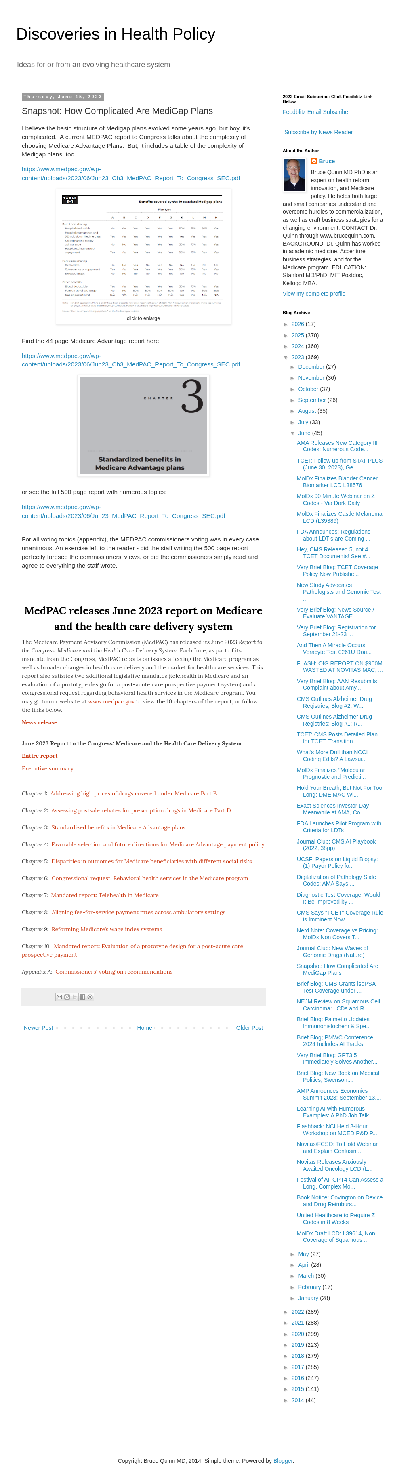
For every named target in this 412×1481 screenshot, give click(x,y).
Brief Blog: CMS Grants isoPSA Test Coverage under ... (336, 987)
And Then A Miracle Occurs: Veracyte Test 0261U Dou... (334, 648)
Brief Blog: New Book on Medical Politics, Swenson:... (338, 1076)
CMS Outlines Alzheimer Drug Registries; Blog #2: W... (334, 702)
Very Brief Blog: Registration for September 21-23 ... (336, 630)
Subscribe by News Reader (318, 132)
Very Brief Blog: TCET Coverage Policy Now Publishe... (337, 570)
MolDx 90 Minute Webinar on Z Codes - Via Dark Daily (336, 499)
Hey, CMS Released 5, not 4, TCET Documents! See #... (333, 553)
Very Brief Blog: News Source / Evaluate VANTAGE (335, 613)
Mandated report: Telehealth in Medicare (105, 895)
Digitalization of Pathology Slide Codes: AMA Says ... (336, 880)
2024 (299, 346)
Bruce (327, 161)
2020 (299, 1334)
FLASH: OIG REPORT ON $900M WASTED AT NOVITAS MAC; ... (340, 666)
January (309, 1298)
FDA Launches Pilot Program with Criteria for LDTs (339, 826)
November (312, 377)
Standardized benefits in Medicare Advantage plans (119, 827)
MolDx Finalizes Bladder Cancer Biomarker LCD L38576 (337, 481)
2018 (299, 1356)
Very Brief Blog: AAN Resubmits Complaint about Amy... (337, 684)
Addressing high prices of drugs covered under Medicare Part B (133, 793)
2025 (299, 335)
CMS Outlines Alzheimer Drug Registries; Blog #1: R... (334, 720)
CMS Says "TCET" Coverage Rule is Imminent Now (340, 916)
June (305, 433)
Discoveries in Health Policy (116, 34)
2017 (299, 1367)
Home (144, 1027)
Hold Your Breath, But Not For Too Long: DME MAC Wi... (339, 791)
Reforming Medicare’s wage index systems (107, 929)
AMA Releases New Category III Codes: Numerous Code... (337, 446)
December (312, 367)
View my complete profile (314, 293)
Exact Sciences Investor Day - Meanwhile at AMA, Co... (334, 809)
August (307, 411)
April (304, 1265)
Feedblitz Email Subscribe (315, 112)
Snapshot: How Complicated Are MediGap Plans (337, 969)
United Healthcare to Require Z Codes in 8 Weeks (336, 1218)
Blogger (282, 1461)
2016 (299, 1378)
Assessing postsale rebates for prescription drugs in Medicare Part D (141, 810)
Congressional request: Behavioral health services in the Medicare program (150, 878)
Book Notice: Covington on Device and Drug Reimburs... (340, 1201)
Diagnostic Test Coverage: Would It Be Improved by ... (338, 898)
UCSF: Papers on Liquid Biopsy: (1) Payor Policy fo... (337, 862)
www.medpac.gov (111, 701)
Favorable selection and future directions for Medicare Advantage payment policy (157, 844)
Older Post (249, 1027)
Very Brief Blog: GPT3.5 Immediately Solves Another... (337, 1058)
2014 (299, 1400)
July (304, 422)
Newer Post (38, 1027)
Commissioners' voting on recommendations (113, 971)
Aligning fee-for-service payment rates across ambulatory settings (139, 912)
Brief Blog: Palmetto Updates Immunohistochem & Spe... (334, 1022)
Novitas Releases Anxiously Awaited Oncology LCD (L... (335, 1165)
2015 (299, 1389)
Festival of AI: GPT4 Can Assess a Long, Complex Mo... (340, 1183)
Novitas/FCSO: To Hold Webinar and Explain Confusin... (337, 1147)
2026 (299, 324)
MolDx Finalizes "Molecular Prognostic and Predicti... (331, 773)
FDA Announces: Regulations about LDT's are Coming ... (333, 535)
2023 (299, 357)
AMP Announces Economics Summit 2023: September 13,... (339, 1094)
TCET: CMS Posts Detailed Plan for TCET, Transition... (337, 738)
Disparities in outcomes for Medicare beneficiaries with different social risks (151, 861)
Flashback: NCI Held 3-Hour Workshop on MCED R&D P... (337, 1129)
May (304, 1254)
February (310, 1287)
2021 (299, 1322)
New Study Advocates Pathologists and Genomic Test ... (339, 592)
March (306, 1276)
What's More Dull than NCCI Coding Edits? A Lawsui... (332, 755)
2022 (299, 1311)
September (312, 400)
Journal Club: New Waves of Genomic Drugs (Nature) (332, 951)
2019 (299, 1345)
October (309, 389)
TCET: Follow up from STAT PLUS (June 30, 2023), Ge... (340, 464)
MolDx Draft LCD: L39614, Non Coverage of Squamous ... (336, 1236)
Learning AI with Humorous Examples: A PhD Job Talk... (335, 1112)
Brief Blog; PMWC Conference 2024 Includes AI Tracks (335, 1041)
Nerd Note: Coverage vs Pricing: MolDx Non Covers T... (337, 933)
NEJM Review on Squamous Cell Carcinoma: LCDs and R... (338, 1005)
